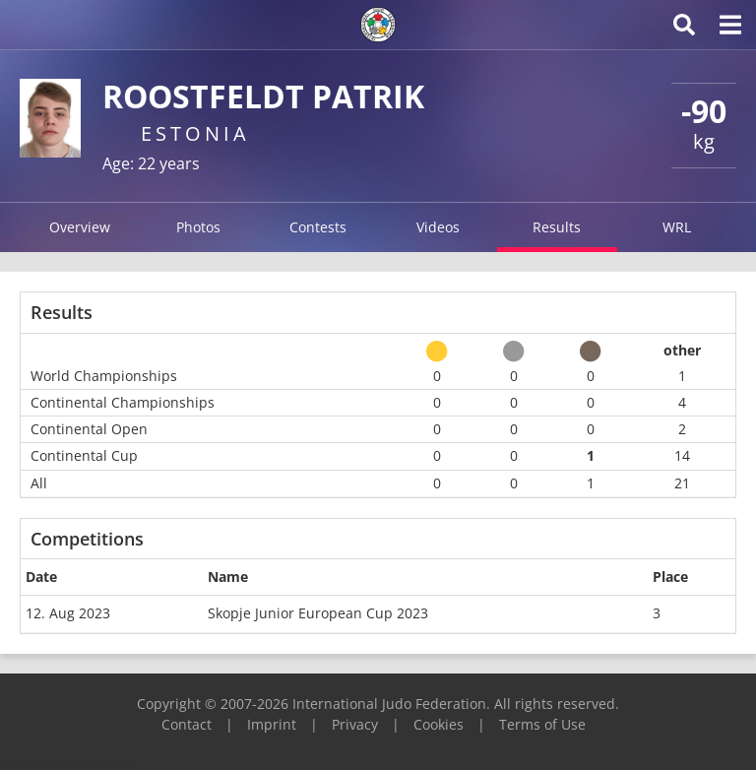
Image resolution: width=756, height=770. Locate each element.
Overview (79, 227)
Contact (186, 724)
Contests (317, 227)
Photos (198, 227)
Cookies (438, 724)
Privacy (355, 724)
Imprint (271, 724)
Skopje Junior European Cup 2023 (318, 613)
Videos (438, 227)
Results (557, 227)
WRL (676, 227)
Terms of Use (542, 724)
